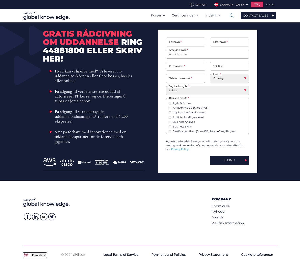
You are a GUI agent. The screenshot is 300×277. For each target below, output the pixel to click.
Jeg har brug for (178, 86)
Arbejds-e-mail (177, 49)
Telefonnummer (179, 78)
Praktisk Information (228, 223)
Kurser (158, 15)
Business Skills (182, 126)
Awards (217, 217)
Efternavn (219, 41)
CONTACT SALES (255, 15)
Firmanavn (176, 66)
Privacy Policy (180, 149)
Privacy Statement (213, 255)
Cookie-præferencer (257, 255)
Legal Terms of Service (120, 255)
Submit (229, 160)
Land (216, 74)
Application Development (189, 112)
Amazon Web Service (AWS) (190, 107)
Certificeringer (185, 15)
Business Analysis (184, 121)
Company (221, 199)
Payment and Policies (168, 255)
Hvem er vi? (221, 206)
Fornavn (174, 41)
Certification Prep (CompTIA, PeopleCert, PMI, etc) (204, 131)
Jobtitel (218, 66)
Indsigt (212, 15)
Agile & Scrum (182, 103)
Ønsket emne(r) (178, 98)
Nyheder (219, 211)
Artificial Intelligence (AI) (189, 117)
